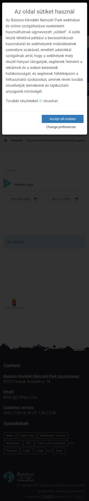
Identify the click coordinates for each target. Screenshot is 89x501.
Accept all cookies (63, 119)
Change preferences (61, 127)
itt (40, 101)
